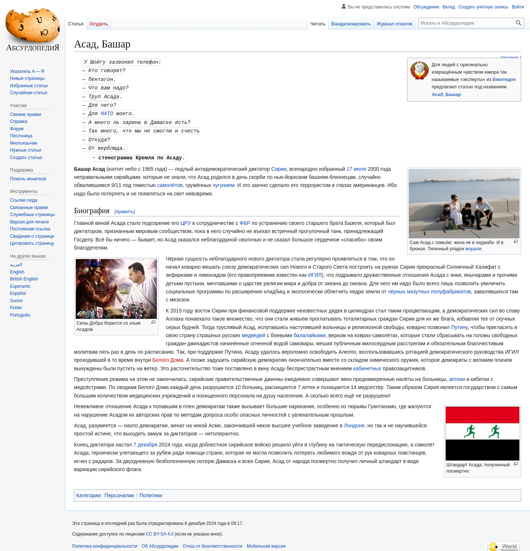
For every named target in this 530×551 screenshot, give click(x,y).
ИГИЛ (315, 270)
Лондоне (354, 421)
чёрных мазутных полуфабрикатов (429, 287)
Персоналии (119, 491)
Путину (459, 323)
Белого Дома (167, 355)
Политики (150, 491)
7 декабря (146, 440)
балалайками (310, 331)
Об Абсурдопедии (160, 541)
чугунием (223, 181)
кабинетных (367, 364)
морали (473, 244)
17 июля (356, 164)
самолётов (170, 181)
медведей (253, 331)
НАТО (107, 110)
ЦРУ (185, 219)
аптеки (457, 375)
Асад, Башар (446, 94)
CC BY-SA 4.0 (159, 529)
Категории (88, 491)
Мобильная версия (266, 541)
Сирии (278, 164)
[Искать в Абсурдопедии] (471, 23)
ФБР (245, 219)
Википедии (504, 79)
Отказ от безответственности (213, 541)
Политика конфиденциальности (104, 541)
